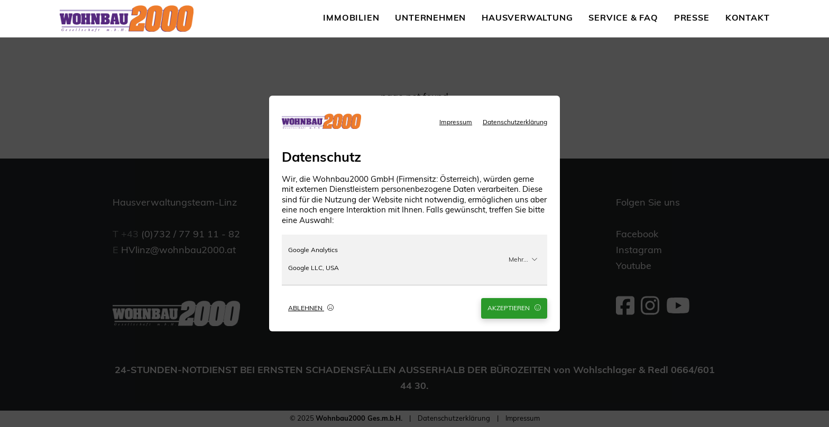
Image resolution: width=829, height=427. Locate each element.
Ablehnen (311, 308)
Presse (692, 18)
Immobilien (351, 18)
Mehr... (523, 259)
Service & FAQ (623, 18)
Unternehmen (430, 18)
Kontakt (747, 18)
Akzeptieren (514, 308)
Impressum (455, 122)
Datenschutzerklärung (515, 122)
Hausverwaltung (527, 18)
